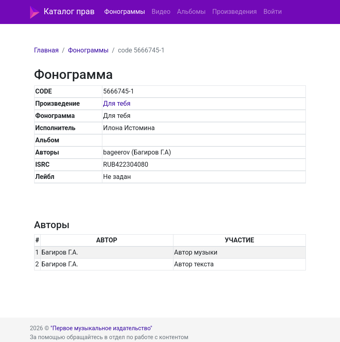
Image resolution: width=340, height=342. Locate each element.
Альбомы (191, 11)
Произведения (234, 11)
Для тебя (116, 103)
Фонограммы (124, 11)
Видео (161, 11)
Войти (272, 11)
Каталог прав (62, 12)
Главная (46, 50)
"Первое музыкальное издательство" (101, 328)
